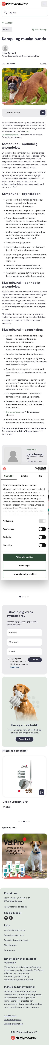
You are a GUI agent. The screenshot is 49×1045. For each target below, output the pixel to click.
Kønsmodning (13, 412)
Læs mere (14, 667)
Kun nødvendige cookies (24, 574)
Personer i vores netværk (16, 940)
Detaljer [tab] (24, 476)
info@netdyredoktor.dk (15, 906)
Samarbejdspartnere (14, 935)
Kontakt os (9, 950)
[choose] (24, 113)
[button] (20, 597)
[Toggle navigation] (44, 4)
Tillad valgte (24, 565)
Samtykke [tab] (8, 476)
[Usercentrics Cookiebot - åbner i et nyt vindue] (35, 468)
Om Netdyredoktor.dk (14, 930)
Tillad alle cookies (24, 557)
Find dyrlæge (10, 945)
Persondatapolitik (12, 1019)
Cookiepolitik (10, 1015)
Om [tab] (40, 476)
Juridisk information (13, 1023)
